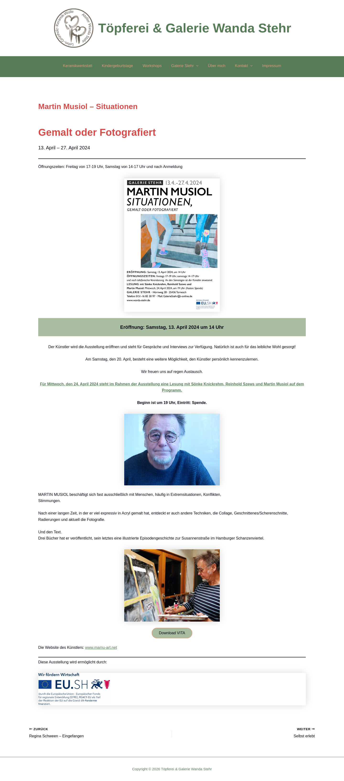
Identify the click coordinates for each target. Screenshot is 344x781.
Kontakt (240, 65)
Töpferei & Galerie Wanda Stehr (194, 28)
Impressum (265, 66)
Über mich (215, 66)
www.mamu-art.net (101, 648)
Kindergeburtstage (121, 66)
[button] (196, 65)
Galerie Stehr (185, 65)
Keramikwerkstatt (83, 66)
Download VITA (172, 633)
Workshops (154, 66)
